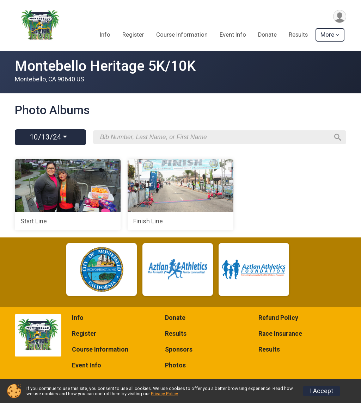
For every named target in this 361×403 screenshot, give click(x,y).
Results (298, 34)
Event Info (233, 34)
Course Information (182, 34)
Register (133, 34)
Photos (175, 365)
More (327, 34)
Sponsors (178, 349)
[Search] (338, 137)
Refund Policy (278, 317)
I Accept (321, 391)
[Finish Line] (180, 194)
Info (105, 34)
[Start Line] (68, 194)
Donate (267, 34)
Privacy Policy (164, 393)
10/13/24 (48, 137)
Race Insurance (280, 333)
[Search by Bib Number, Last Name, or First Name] (215, 137)
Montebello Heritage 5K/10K (105, 66)
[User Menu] (339, 16)
